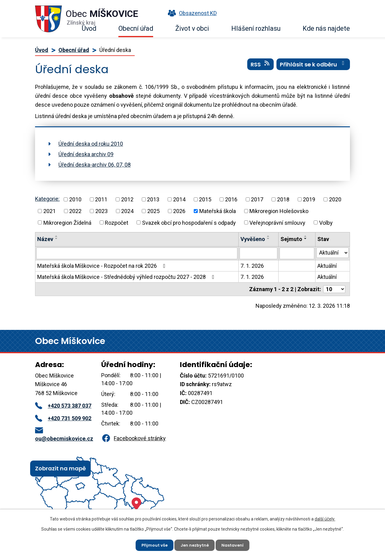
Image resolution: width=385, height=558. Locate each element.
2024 (127, 211)
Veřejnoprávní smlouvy (277, 222)
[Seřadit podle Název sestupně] (56, 238)
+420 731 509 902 (63, 418)
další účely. (325, 517)
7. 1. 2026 (252, 266)
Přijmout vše (152, 544)
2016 (231, 199)
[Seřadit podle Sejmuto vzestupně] (305, 236)
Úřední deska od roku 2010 (90, 143)
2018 (283, 199)
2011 (101, 199)
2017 (257, 199)
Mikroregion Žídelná (67, 222)
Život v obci (192, 28)
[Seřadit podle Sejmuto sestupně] (305, 238)
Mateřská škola (217, 211)
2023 (101, 211)
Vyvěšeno (252, 239)
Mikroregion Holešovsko (278, 211)
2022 (75, 211)
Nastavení (235, 544)
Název (45, 239)
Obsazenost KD (191, 13)
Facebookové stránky (133, 438)
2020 (335, 199)
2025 (153, 211)
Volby (326, 222)
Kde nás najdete (326, 28)
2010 (75, 199)
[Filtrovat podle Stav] (332, 252)
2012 (127, 199)
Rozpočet (116, 222)
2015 (205, 199)
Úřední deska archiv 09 (85, 154)
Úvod (89, 28)
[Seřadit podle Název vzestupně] (56, 236)
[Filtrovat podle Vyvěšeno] (258, 253)
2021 (49, 211)
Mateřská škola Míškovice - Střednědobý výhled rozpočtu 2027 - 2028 (127, 277)
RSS (261, 67)
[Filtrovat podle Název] (136, 253)
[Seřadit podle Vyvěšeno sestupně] (268, 238)
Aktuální (327, 266)
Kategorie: (47, 199)
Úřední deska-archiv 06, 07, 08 (94, 164)
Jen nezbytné (195, 544)
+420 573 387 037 (63, 405)
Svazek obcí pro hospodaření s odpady (189, 222)
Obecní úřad (135, 28)
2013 (153, 199)
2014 (179, 199)
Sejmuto (291, 239)
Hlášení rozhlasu (255, 28)
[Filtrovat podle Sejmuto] (297, 253)
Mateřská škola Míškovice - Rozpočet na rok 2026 (102, 266)
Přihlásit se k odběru (313, 67)
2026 (179, 211)
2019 (309, 199)
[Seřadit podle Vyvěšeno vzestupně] (268, 236)
